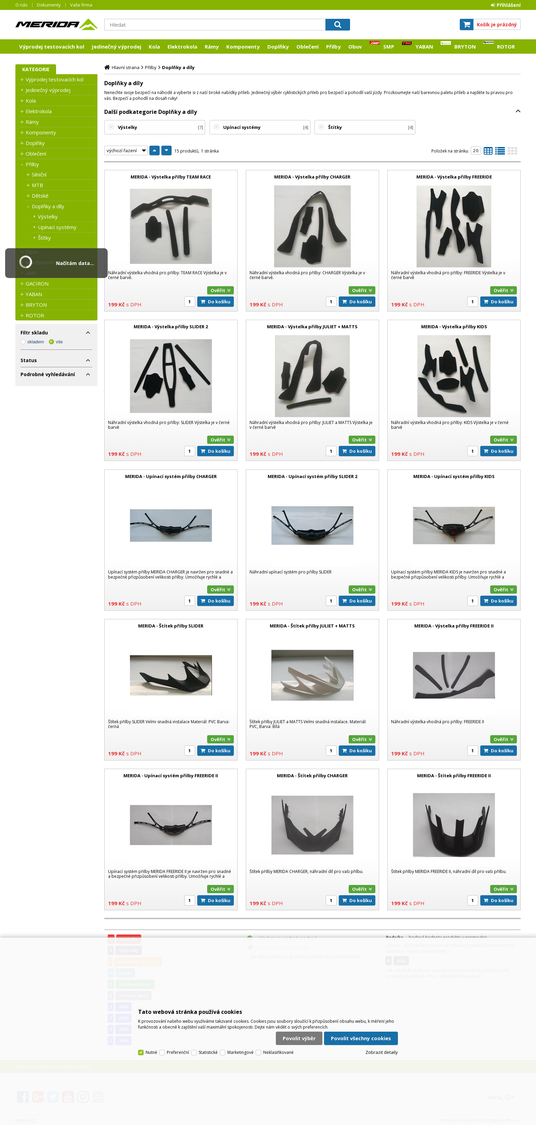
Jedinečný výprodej (116, 46)
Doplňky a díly (48, 206)
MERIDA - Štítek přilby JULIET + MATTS (312, 626)
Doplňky (278, 46)
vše (59, 341)
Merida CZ (56, 24)
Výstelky (48, 216)
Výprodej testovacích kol (51, 46)
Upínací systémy (57, 227)
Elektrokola (182, 46)
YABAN (424, 46)
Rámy (212, 46)
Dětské (40, 195)
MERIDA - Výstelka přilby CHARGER (312, 177)
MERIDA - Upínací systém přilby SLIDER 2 (312, 476)
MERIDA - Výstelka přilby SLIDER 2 (171, 326)
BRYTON (465, 46)
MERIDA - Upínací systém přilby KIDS (454, 476)
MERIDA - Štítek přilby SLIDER (170, 626)
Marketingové (240, 1052)
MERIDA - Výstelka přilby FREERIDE (454, 177)
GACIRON (37, 283)
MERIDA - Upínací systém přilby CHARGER (171, 476)
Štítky (44, 237)
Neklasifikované (278, 1052)
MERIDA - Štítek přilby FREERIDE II (454, 775)
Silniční (39, 174)
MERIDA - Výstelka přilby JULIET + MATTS (312, 326)
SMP (388, 46)
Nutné (151, 1052)
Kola (154, 46)
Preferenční (178, 1052)
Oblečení (307, 46)
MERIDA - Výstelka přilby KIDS (454, 326)
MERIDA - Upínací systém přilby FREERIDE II (170, 775)
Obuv (355, 46)
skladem (35, 341)
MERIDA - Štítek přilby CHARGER (312, 775)
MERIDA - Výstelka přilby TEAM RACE (171, 177)
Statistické (208, 1052)
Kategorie (36, 69)
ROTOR (506, 46)
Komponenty (243, 46)
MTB (37, 185)
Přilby (333, 46)
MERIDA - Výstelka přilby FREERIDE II (454, 626)
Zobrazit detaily (381, 1052)
